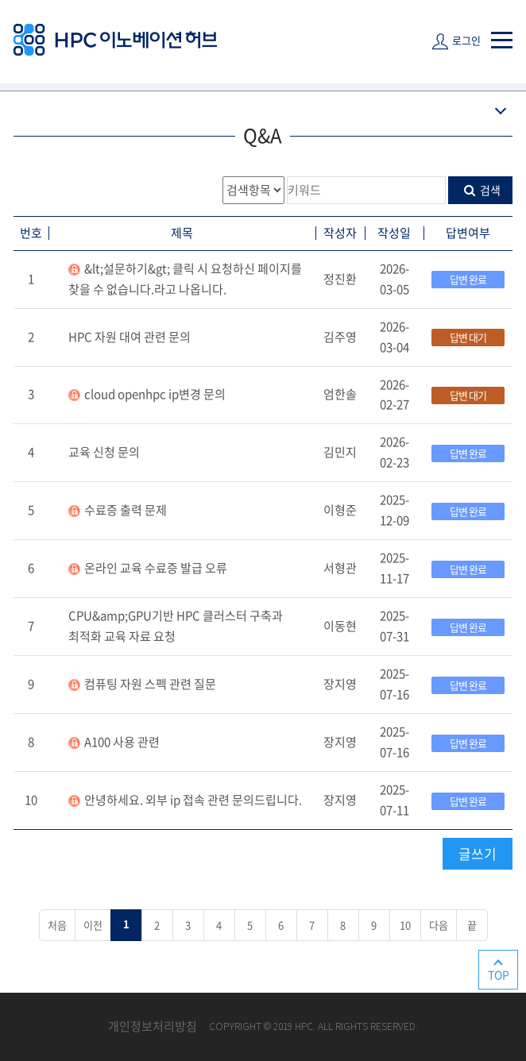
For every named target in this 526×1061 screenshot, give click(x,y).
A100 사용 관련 (122, 741)
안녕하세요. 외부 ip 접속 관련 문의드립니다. (193, 799)
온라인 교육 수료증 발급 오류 (155, 568)
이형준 (340, 510)
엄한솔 (340, 394)
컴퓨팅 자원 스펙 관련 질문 (150, 684)
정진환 (340, 278)
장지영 (340, 684)
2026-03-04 (394, 337)
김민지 (340, 452)
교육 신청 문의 (104, 452)
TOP (498, 974)
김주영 (340, 336)
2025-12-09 (394, 510)
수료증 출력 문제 (125, 510)
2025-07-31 (394, 626)
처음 (57, 924)
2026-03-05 (394, 279)
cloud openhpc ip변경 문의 (155, 394)
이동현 (340, 626)
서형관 (340, 568)
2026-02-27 (394, 395)
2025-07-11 (394, 800)
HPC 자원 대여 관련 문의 (129, 336)
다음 (438, 924)
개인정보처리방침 (152, 1026)
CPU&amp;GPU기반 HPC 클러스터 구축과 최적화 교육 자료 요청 (175, 626)
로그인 (466, 40)
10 (31, 799)
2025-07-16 (394, 684)
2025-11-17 (394, 568)
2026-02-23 (394, 452)
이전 (92, 924)
